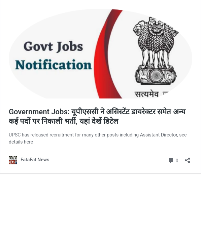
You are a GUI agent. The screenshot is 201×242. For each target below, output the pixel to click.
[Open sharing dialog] (187, 158)
